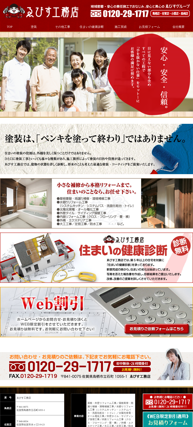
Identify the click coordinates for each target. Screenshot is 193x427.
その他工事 (62, 26)
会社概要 (178, 26)
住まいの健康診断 (92, 26)
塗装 (34, 26)
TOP (9, 26)
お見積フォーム (149, 26)
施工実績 (121, 26)
